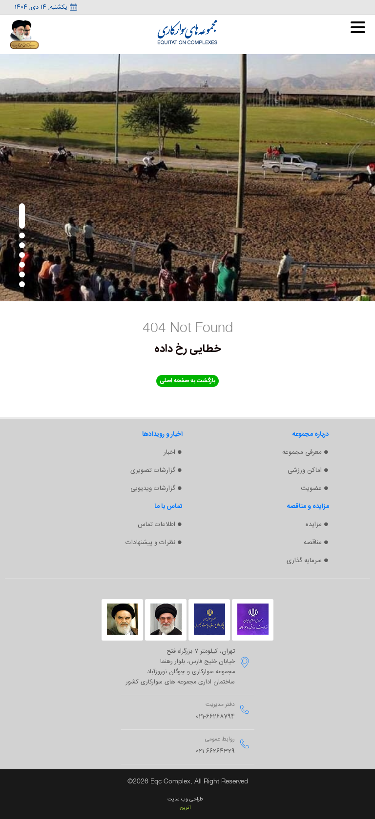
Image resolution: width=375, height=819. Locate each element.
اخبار (169, 452)
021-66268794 (215, 717)
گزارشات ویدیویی (152, 488)
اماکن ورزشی (305, 470)
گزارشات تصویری (152, 470)
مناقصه (313, 542)
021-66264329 (215, 751)
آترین (185, 807)
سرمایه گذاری (304, 560)
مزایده (314, 524)
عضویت (311, 488)
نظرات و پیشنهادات (150, 542)
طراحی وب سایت (185, 799)
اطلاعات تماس (156, 524)
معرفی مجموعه (302, 452)
